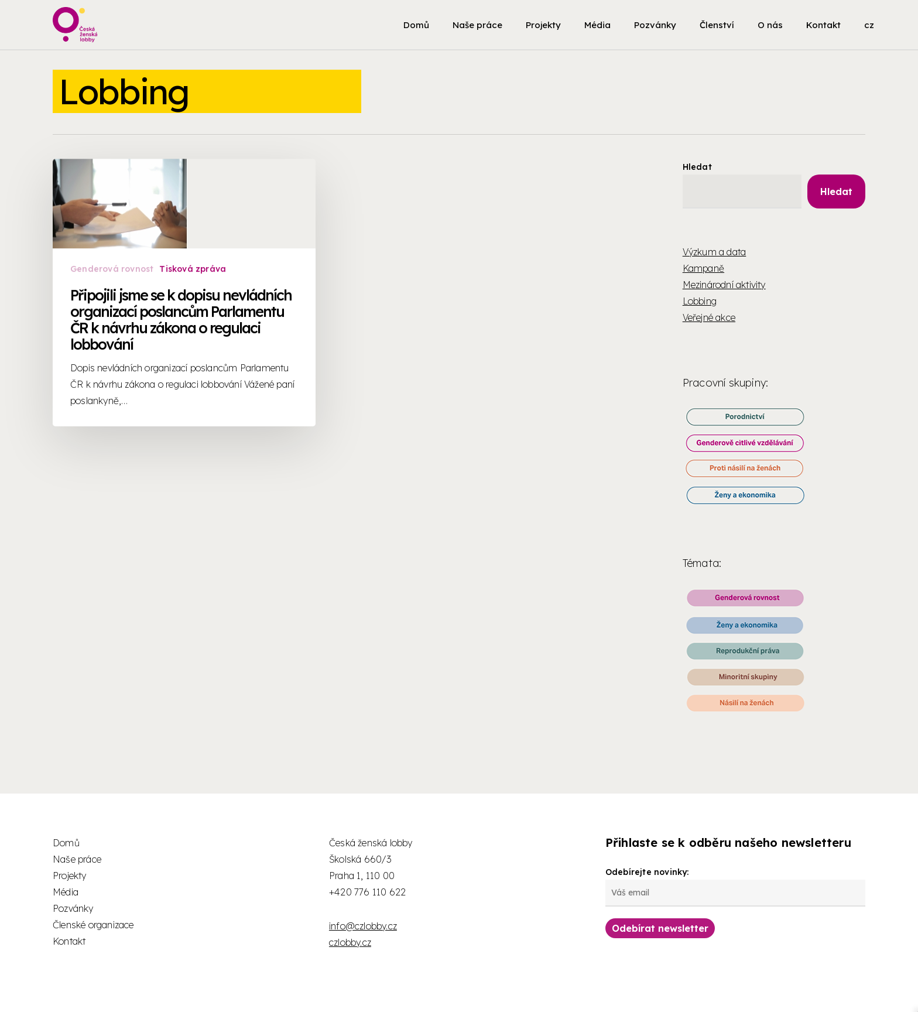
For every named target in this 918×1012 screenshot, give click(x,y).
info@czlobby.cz (363, 926)
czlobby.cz (350, 942)
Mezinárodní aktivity (724, 284)
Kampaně (703, 268)
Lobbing (700, 301)
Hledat (697, 167)
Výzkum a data (714, 252)
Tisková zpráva (193, 315)
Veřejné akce (709, 317)
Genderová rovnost (112, 315)
